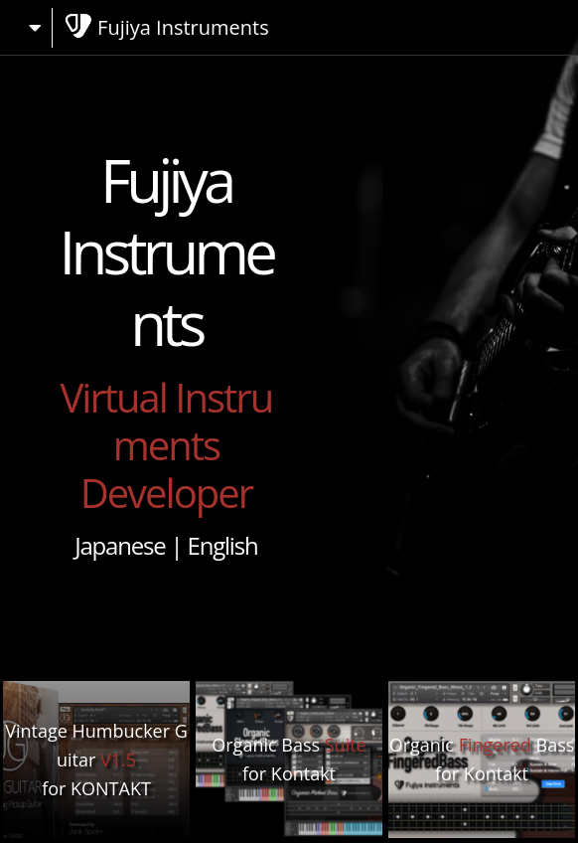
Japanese (119, 545)
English (223, 545)
